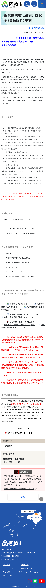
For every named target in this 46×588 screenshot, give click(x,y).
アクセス (6, 564)
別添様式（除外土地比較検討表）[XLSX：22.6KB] (22, 308)
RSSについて (8, 575)
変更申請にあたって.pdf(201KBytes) (19, 324)
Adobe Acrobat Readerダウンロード (20, 488)
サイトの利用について (30, 572)
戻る (23, 497)
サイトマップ (8, 568)
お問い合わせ (26, 568)
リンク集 (6, 572)
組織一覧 (24, 564)
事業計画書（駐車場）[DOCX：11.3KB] (25, 314)
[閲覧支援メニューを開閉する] (27, 4)
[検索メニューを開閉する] (34, 4)
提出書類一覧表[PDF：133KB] (22, 321)
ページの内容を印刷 (35, 28)
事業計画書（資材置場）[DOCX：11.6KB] (20, 317)
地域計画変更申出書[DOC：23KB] (23, 326)
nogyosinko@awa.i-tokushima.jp (24, 276)
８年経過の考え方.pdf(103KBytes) (22, 433)
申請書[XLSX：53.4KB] (19, 304)
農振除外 (8, 445)
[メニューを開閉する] (42, 4)
